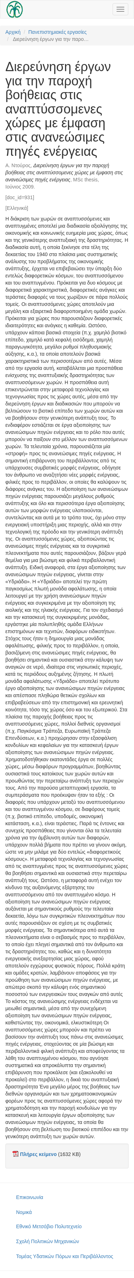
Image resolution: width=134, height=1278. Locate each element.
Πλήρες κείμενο (38, 1154)
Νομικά (24, 1212)
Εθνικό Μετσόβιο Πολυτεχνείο (48, 1226)
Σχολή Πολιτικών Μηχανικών (47, 1241)
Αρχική (13, 32)
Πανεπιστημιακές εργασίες (57, 32)
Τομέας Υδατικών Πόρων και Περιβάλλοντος (64, 1256)
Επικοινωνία (29, 1197)
